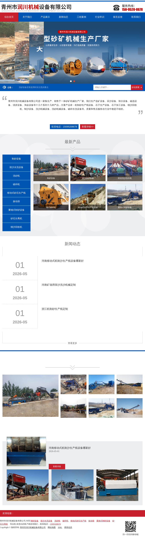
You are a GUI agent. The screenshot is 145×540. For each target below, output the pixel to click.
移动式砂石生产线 (16, 193)
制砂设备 (16, 159)
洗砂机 (16, 176)
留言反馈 (117, 17)
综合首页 (9, 17)
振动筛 (16, 201)
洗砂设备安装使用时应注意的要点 (33, 87)
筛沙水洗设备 (16, 167)
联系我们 (136, 17)
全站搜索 (135, 87)
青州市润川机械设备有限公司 (33, 527)
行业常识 (99, 17)
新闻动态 (63, 17)
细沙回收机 (16, 227)
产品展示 (45, 17)
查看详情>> (87, 126)
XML (60, 527)
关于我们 (27, 17)
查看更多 (72, 343)
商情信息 (68, 527)
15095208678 (55, 524)
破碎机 (16, 184)
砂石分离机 (16, 218)
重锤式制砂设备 (16, 210)
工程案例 (81, 17)
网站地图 (52, 527)
